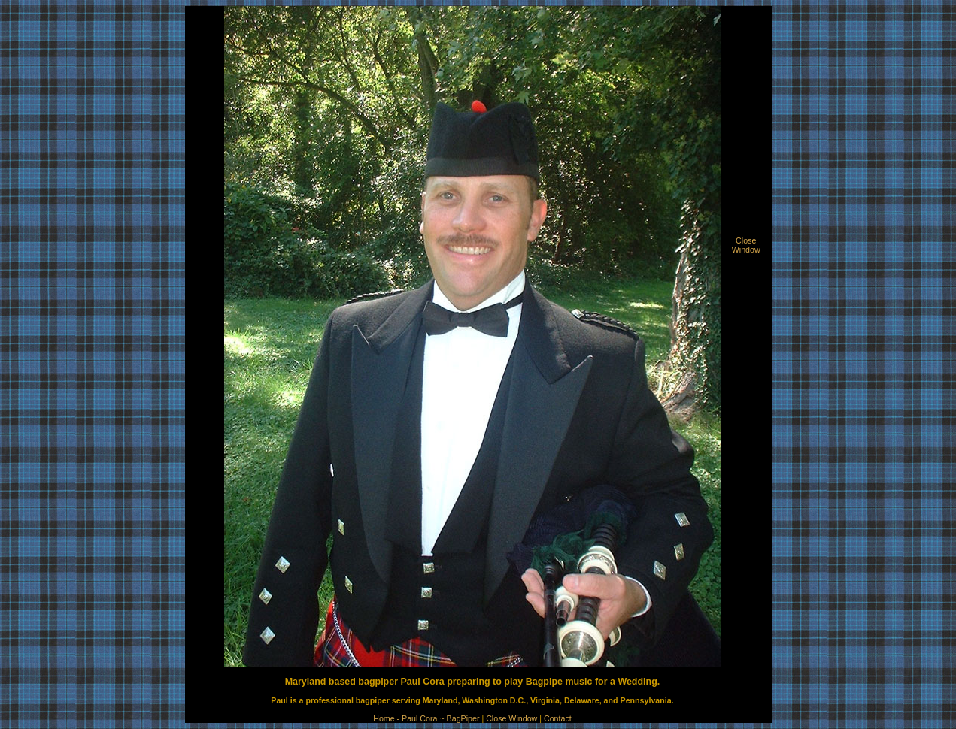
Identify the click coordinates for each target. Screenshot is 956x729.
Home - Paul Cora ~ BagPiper (426, 718)
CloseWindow (746, 245)
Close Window (511, 718)
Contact (558, 718)
